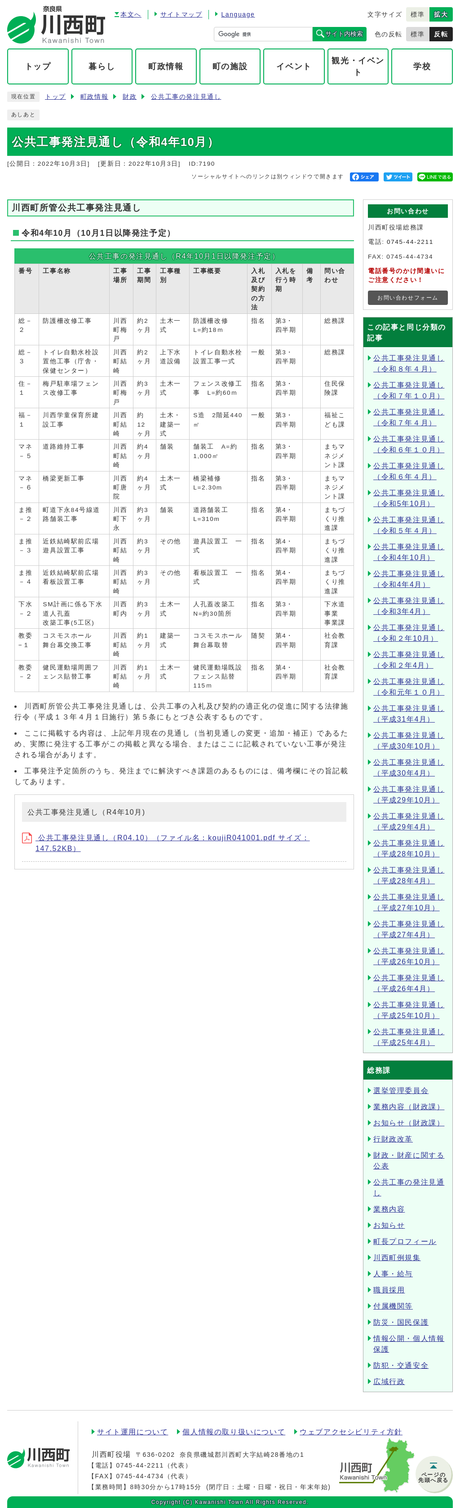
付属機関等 (393, 1306)
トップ (55, 96)
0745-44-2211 (410, 241)
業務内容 (389, 1209)
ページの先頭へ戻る (433, 1477)
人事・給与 (393, 1274)
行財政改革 (393, 1139)
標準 (418, 14)
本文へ (131, 14)
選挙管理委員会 (401, 1090)
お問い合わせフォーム (407, 297)
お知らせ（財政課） (408, 1123)
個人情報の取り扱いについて (233, 1432)
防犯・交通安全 (401, 1365)
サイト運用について (132, 1432)
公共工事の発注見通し (186, 96)
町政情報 (94, 96)
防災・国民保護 (401, 1322)
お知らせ (389, 1225)
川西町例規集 (397, 1257)
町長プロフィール (405, 1241)
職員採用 (389, 1290)
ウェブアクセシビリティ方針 (351, 1432)
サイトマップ (181, 14)
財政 (130, 96)
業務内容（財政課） (408, 1107)
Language (238, 14)
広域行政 (389, 1381)
